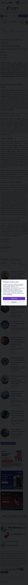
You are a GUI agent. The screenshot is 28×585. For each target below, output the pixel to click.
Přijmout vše (14, 298)
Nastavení (9, 294)
